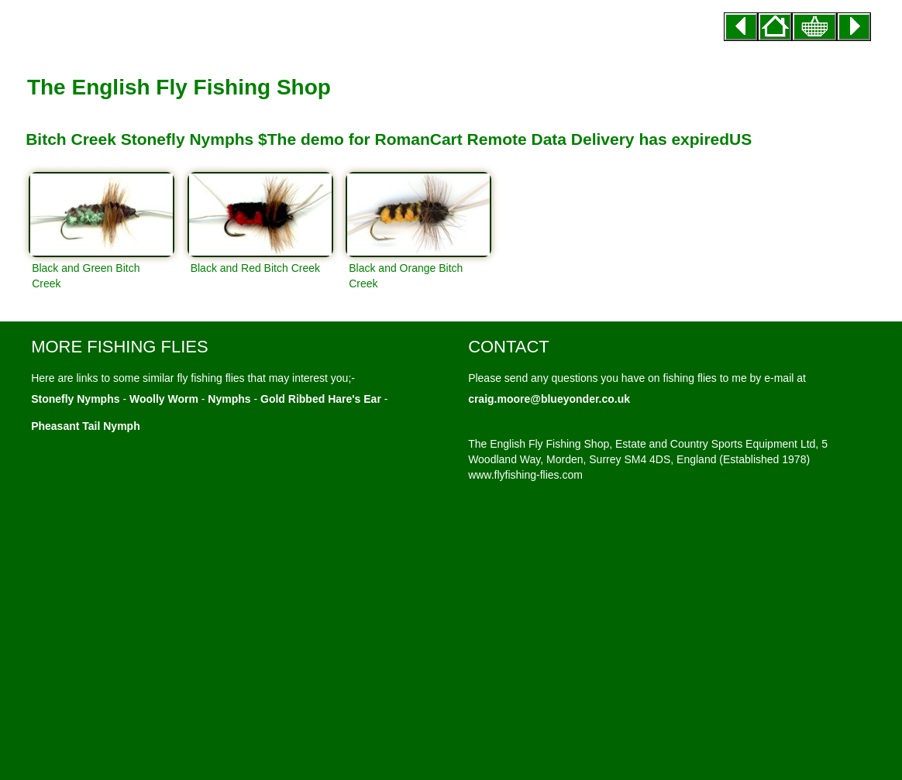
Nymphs (229, 399)
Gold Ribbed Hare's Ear (320, 399)
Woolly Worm (163, 399)
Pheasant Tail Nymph (85, 426)
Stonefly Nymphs (75, 399)
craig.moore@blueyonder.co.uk (549, 399)
